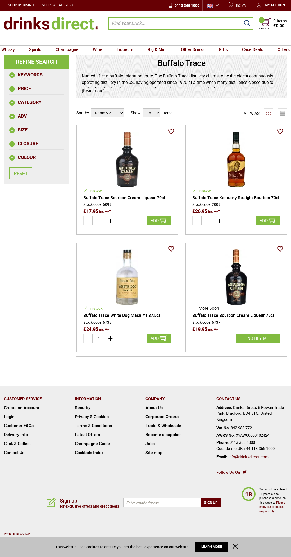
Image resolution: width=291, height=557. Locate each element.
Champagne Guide (92, 443)
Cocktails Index (89, 452)
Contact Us (14, 452)
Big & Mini (156, 40)
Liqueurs (125, 40)
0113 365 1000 (187, 5)
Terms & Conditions (93, 425)
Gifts (221, 40)
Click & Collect (17, 443)
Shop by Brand (21, 5)
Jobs (150, 443)
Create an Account (21, 407)
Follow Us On (228, 472)
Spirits (38, 40)
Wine (99, 40)
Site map (154, 452)
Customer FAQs (19, 425)
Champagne (69, 40)
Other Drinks (191, 40)
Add (155, 220)
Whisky (12, 40)
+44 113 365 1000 (259, 448)
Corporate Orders (162, 416)
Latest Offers (87, 434)
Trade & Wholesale (163, 425)
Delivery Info (16, 434)
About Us (154, 407)
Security (82, 407)
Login (9, 416)
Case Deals (249, 40)
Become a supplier (163, 434)
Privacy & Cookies (92, 416)
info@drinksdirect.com (248, 456)
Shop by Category (58, 5)
